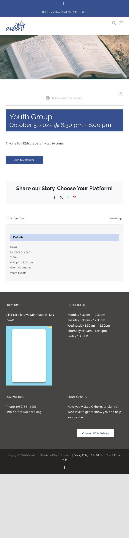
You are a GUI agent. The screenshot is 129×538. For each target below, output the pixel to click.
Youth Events (18, 273)
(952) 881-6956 (26, 407)
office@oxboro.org (28, 412)
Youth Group (115, 218)
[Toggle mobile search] (114, 23)
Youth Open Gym (16, 218)
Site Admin (97, 455)
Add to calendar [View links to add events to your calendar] (24, 159)
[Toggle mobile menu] (121, 23)
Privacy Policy (81, 455)
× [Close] (121, 93)
